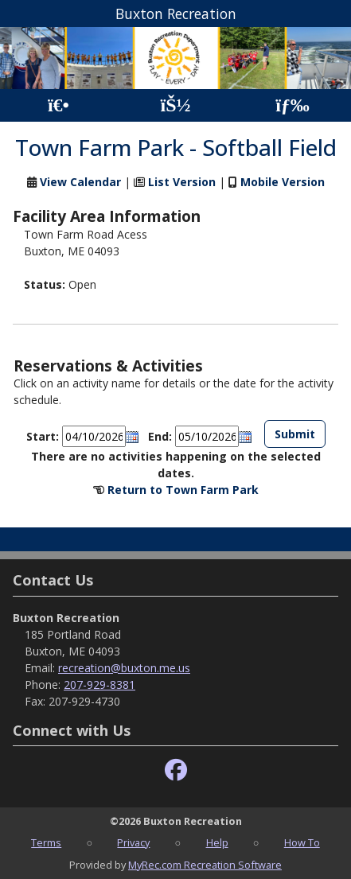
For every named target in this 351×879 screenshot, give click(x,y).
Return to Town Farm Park (183, 489)
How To (302, 842)
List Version (182, 181)
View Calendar (80, 181)
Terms (46, 842)
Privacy (133, 842)
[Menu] (292, 105)
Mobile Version (282, 181)
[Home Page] (58, 105)
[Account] (175, 105)
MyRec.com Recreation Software (205, 865)
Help (217, 842)
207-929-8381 (99, 684)
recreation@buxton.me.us (124, 667)
